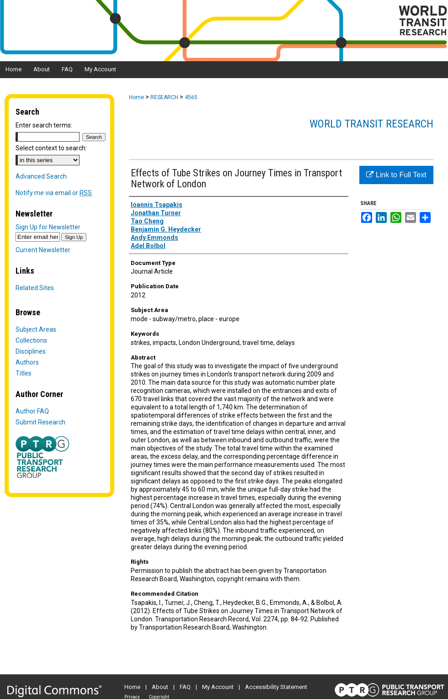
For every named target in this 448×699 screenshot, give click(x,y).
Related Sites (35, 287)
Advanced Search (41, 176)
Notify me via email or (54, 192)
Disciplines (31, 351)
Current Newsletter (43, 250)
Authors (27, 362)
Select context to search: (51, 148)
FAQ (185, 686)
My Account (218, 686)
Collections (31, 340)
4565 (191, 97)
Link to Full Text (396, 175)
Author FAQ (32, 411)
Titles (24, 373)
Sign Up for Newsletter (48, 227)
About (160, 686)
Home (136, 97)
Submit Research (40, 422)
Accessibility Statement (276, 686)
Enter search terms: (44, 125)
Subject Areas (36, 329)
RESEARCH (164, 97)
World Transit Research (371, 123)
